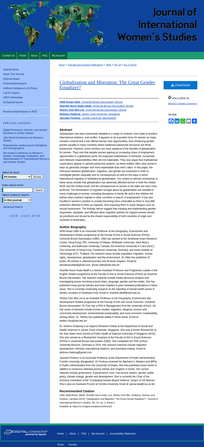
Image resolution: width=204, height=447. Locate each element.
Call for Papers (11, 92)
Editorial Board (11, 78)
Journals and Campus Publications (85, 65)
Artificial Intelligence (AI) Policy (20, 88)
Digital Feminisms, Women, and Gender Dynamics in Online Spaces (25, 131)
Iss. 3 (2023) (130, 65)
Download (180, 85)
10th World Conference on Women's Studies (23, 139)
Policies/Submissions (15, 83)
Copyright (72, 444)
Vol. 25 (117, 65)
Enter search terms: (13, 185)
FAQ (83, 433)
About (72, 433)
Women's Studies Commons (182, 103)
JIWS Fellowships (13, 97)
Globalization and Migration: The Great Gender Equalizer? (107, 85)
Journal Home (11, 69)
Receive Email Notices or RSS (20, 111)
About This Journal (13, 74)
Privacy (60, 444)
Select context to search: (15, 195)
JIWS (108, 65)
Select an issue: (11, 172)
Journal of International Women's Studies (102, 26)
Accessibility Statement (123, 433)
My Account (98, 433)
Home (62, 65)
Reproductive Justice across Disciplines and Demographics (25, 147)
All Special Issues (13, 102)
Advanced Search (13, 207)
